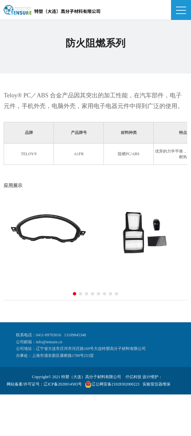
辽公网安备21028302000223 (115, 384)
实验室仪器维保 (156, 384)
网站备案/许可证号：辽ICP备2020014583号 (44, 384)
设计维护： (152, 377)
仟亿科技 (133, 377)
